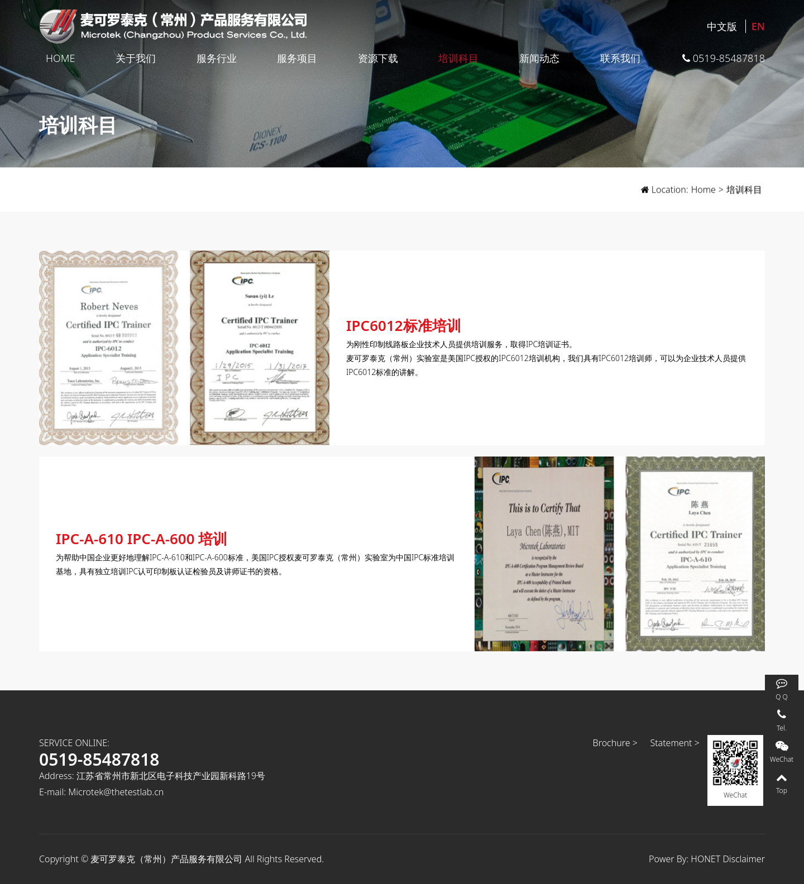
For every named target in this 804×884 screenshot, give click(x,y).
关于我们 (136, 58)
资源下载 (378, 58)
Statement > (674, 743)
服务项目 (297, 58)
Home (60, 58)
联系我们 (620, 58)
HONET (705, 859)
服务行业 (217, 58)
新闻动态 (539, 58)
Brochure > (615, 743)
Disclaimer (743, 859)
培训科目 (458, 58)
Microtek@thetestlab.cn (116, 792)
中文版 (722, 26)
